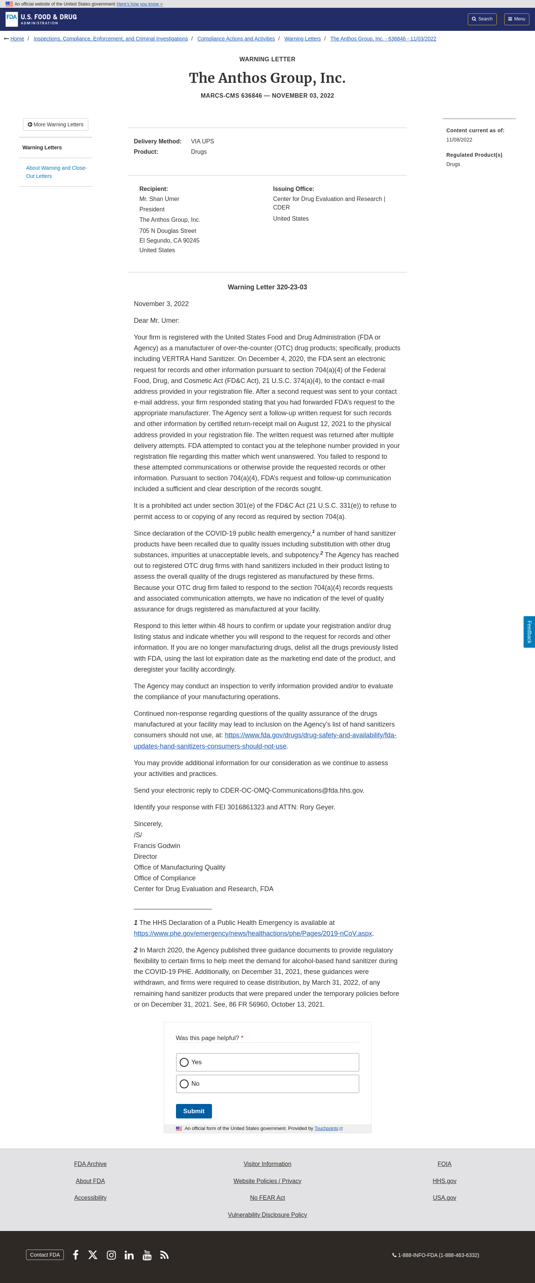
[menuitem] (479, 137)
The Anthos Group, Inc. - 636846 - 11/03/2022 (383, 39)
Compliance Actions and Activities (236, 39)
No (196, 1083)
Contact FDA (45, 1255)
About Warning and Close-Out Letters (56, 172)
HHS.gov (444, 1181)
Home (17, 39)
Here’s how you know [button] (140, 4)
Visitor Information (267, 1164)
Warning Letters (302, 39)
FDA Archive (90, 1164)
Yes (197, 1062)
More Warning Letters (56, 124)
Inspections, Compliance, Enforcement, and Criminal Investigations (111, 39)
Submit (194, 1111)
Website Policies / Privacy (267, 1181)
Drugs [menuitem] (453, 164)
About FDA (90, 1181)
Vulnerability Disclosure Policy (267, 1215)
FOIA (444, 1164)
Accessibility (90, 1198)
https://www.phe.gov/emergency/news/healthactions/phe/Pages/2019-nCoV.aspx (253, 933)
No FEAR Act (267, 1198)
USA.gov (444, 1198)
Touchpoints (326, 1128)
